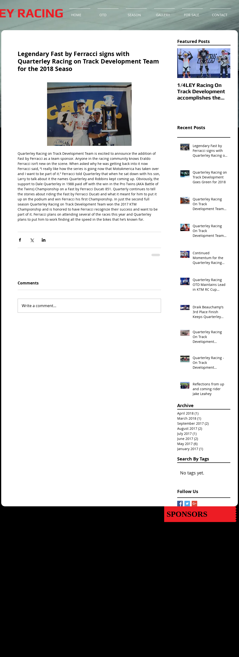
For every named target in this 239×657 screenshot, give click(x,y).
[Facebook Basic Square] (180, 503)
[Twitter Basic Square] (187, 503)
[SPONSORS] (199, 514)
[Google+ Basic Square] (194, 503)
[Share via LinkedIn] (43, 240)
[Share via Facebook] (20, 240)
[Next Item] (222, 63)
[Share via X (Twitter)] (31, 240)
